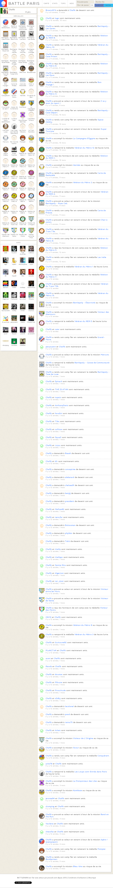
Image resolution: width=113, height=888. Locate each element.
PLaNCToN (51, 650)
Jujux (57, 445)
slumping (50, 806)
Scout (76, 748)
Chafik (12, 9)
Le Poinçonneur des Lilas (85, 781)
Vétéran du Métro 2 (82, 182)
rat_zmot (59, 581)
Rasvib (49, 666)
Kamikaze (77, 790)
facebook (99, 5)
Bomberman (51, 859)
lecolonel (69, 706)
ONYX (48, 617)
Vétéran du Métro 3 (83, 634)
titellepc (59, 557)
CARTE (46, 3)
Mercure (105, 355)
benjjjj (68, 493)
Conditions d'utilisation (77, 878)
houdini (58, 413)
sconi (48, 658)
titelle (58, 549)
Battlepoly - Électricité (84, 303)
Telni (67, 541)
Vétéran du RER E (83, 321)
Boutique (92, 878)
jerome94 (50, 798)
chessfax (50, 832)
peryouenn (51, 347)
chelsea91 (69, 485)
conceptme (70, 469)
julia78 (49, 764)
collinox (58, 429)
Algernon (59, 573)
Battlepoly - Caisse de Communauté (91, 363)
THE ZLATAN (61, 389)
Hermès (76, 165)
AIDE (72, 3)
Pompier (102, 849)
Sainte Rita (60, 565)
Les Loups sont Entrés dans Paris (90, 772)
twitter (108, 5)
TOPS (63, 3)
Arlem (58, 730)
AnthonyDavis (61, 405)
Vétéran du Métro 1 (83, 267)
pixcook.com (52, 878)
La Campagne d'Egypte (84, 138)
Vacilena (50, 824)
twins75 (69, 722)
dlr (56, 461)
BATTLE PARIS (24, 3)
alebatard (69, 477)
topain (58, 397)
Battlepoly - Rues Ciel (56, 203)
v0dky (58, 698)
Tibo (57, 421)
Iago (57, 18)
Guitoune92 (61, 642)
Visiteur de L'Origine (83, 738)
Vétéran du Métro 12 (84, 148)
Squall (58, 437)
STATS (55, 3)
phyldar (68, 533)
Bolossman (70, 525)
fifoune (58, 682)
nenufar (59, 517)
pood (67, 714)
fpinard (58, 381)
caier (57, 329)
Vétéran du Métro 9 (82, 625)
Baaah (68, 453)
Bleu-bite (77, 866)
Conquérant (103, 756)
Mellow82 (59, 509)
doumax (58, 674)
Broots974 (51, 10)
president (69, 501)
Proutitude (60, 690)
